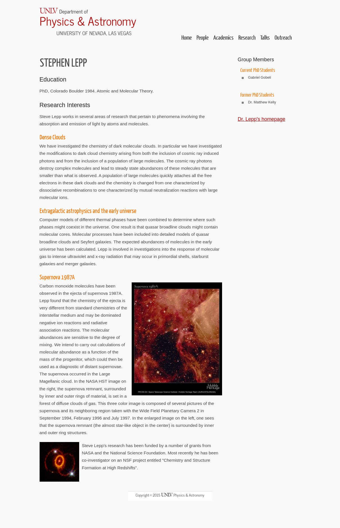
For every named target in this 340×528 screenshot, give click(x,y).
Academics (223, 37)
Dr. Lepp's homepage (262, 119)
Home (186, 37)
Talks (265, 37)
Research (246, 37)
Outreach (283, 37)
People (203, 37)
